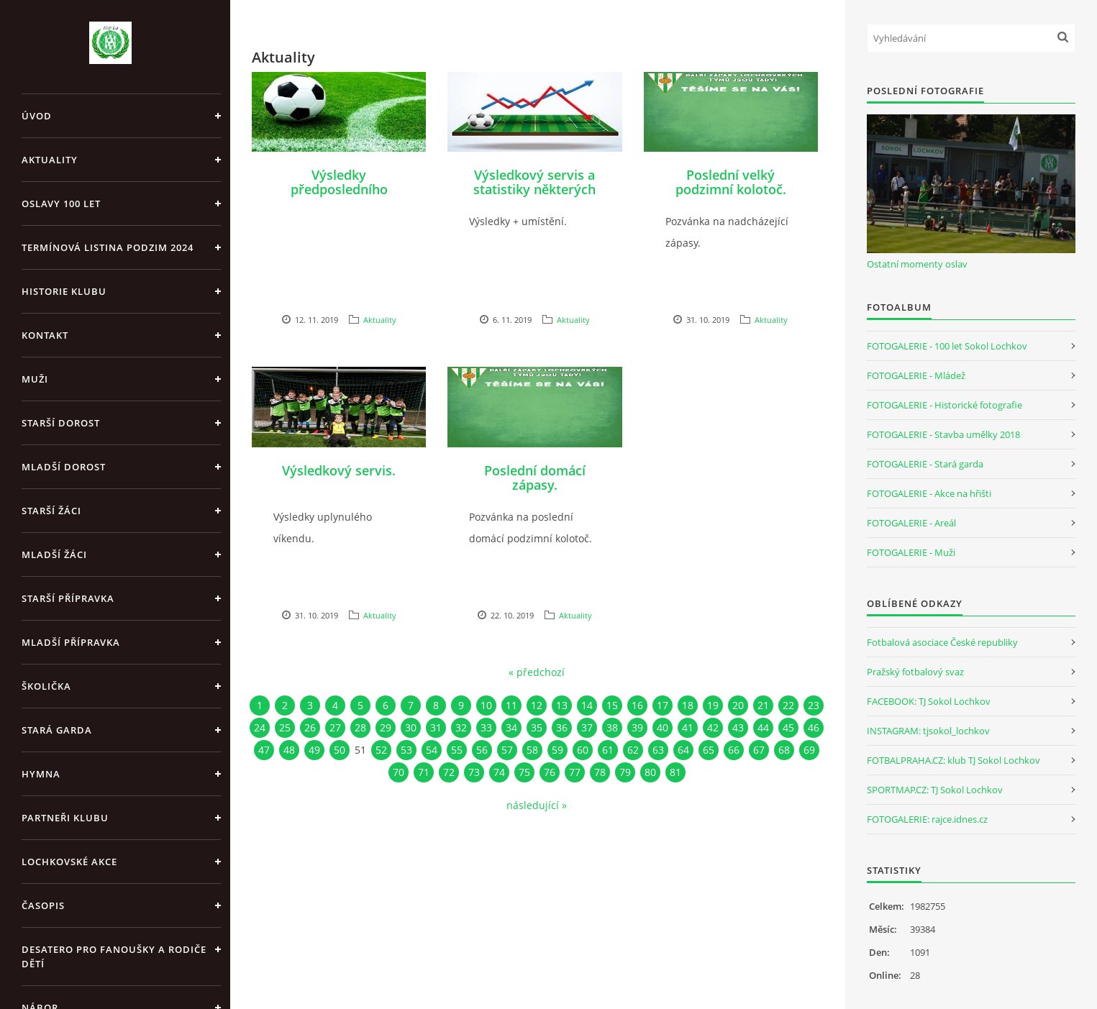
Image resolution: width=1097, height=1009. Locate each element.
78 (600, 772)
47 (264, 750)
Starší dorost (61, 422)
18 (687, 705)
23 (813, 705)
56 (482, 750)
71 (423, 772)
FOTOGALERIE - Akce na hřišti (929, 493)
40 (662, 727)
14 (587, 705)
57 (507, 750)
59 (557, 750)
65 (708, 750)
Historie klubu (64, 291)
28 (360, 727)
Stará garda (57, 729)
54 (431, 750)
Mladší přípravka (71, 642)
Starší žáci (51, 510)
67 (759, 750)
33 (486, 727)
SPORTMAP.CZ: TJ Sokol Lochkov (935, 789)
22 (788, 705)
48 (289, 750)
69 (809, 750)
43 (738, 727)
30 (411, 727)
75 (524, 772)
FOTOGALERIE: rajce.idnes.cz (927, 819)
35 (536, 727)
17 (662, 705)
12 (536, 705)
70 (398, 772)
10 (486, 705)
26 (310, 727)
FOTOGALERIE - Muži (911, 552)
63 (658, 750)
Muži (35, 379)
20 (738, 705)
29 (385, 727)
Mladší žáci (54, 554)
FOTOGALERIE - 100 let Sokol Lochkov (947, 345)
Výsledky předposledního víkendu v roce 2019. (339, 189)
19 (713, 705)
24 (259, 727)
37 (587, 727)
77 (575, 772)
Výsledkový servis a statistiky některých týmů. (534, 189)
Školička (46, 686)
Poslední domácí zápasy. (535, 477)
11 (511, 705)
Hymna (41, 773)
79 (625, 772)
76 (549, 772)
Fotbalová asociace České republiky (942, 642)
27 (335, 727)
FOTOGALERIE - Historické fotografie (944, 404)
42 (713, 727)
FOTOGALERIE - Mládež (916, 375)
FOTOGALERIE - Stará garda (925, 463)
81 (675, 772)
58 (532, 750)
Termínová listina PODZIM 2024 (108, 247)
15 (612, 705)
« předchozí (537, 672)
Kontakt (45, 335)
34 (511, 727)
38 (612, 727)
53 (406, 750)
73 (474, 772)
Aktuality (50, 159)
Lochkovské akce (69, 861)
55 (457, 750)
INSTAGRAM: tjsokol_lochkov (928, 730)
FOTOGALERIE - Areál (911, 522)
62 (633, 750)
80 (650, 772)
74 (499, 772)
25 (285, 727)
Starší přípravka (68, 598)
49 (314, 750)
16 (637, 705)
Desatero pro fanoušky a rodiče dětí (114, 956)
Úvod (37, 115)
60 (582, 750)
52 (381, 750)
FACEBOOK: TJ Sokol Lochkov (929, 701)
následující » (536, 805)
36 (562, 727)
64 (683, 750)
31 (436, 727)
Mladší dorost (64, 466)
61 (608, 750)
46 (813, 727)
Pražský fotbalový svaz (915, 671)
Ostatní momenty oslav (917, 263)
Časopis (43, 905)
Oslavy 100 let (61, 203)
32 (461, 727)
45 (788, 727)
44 (763, 727)
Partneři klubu (65, 817)
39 (637, 727)
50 (339, 750)
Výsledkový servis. (339, 470)
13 (562, 705)
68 (784, 750)
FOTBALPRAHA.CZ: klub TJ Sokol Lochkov (953, 760)
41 (687, 727)
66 (733, 750)
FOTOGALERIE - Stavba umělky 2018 (943, 434)
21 (763, 705)
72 (449, 772)
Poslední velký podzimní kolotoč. (730, 182)
